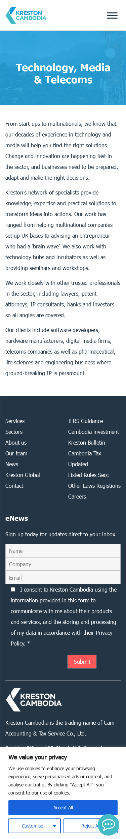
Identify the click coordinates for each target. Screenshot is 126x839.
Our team (16, 453)
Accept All (63, 807)
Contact (14, 485)
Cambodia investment (93, 431)
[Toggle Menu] (112, 15)
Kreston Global (22, 475)
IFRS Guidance (85, 421)
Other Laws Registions (94, 485)
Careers (77, 496)
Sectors (14, 431)
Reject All (90, 826)
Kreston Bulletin (86, 442)
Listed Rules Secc (88, 475)
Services (15, 421)
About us (16, 442)
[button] (108, 825)
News (11, 464)
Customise (32, 826)
